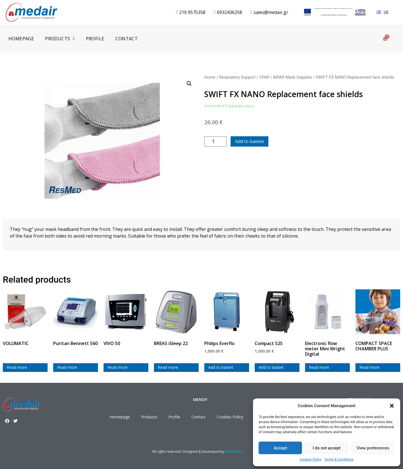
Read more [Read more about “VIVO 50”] (117, 367)
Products (59, 39)
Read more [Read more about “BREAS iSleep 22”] (168, 367)
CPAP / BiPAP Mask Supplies (285, 77)
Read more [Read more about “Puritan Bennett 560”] (67, 367)
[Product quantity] (215, 141)
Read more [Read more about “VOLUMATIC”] (17, 367)
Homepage (21, 39)
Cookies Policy (311, 459)
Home (209, 77)
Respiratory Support (237, 77)
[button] (392, 406)
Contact (126, 39)
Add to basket (249, 141)
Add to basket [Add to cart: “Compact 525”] (271, 367)
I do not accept (326, 448)
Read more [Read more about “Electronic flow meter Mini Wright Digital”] (319, 367)
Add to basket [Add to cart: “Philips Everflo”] (220, 367)
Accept (280, 448)
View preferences (373, 448)
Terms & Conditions (339, 459)
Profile (95, 39)
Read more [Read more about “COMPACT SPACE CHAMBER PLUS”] (369, 367)
